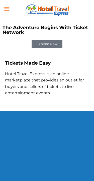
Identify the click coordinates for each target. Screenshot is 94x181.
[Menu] (7, 9)
